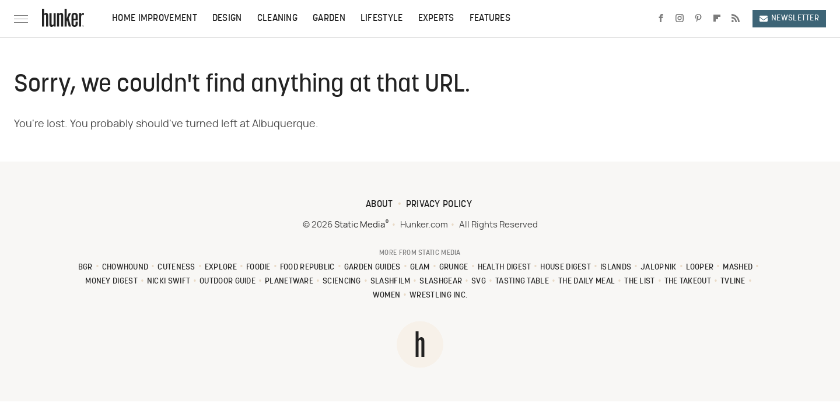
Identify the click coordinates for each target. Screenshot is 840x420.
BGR (85, 267)
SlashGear (440, 281)
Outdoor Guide (228, 281)
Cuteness (176, 267)
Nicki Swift (168, 281)
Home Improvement (154, 18)
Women (387, 295)
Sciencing (342, 281)
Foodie (258, 267)
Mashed (737, 267)
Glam (420, 267)
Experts (436, 18)
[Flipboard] (716, 18)
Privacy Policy (439, 204)
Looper (700, 267)
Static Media (359, 224)
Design (227, 18)
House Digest (565, 267)
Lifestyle (381, 18)
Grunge (453, 267)
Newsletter (789, 18)
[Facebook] (660, 18)
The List (639, 281)
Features (490, 18)
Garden (329, 18)
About (379, 204)
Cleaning (277, 18)
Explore (221, 267)
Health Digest (504, 267)
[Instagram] (679, 18)
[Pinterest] (698, 18)
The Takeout (687, 281)
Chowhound (125, 267)
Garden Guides (372, 267)
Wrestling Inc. (438, 295)
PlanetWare (289, 281)
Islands (615, 267)
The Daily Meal (586, 281)
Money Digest (111, 281)
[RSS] (735, 18)
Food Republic (307, 267)
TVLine (733, 281)
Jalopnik (658, 267)
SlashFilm (390, 281)
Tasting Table (522, 281)
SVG (478, 281)
